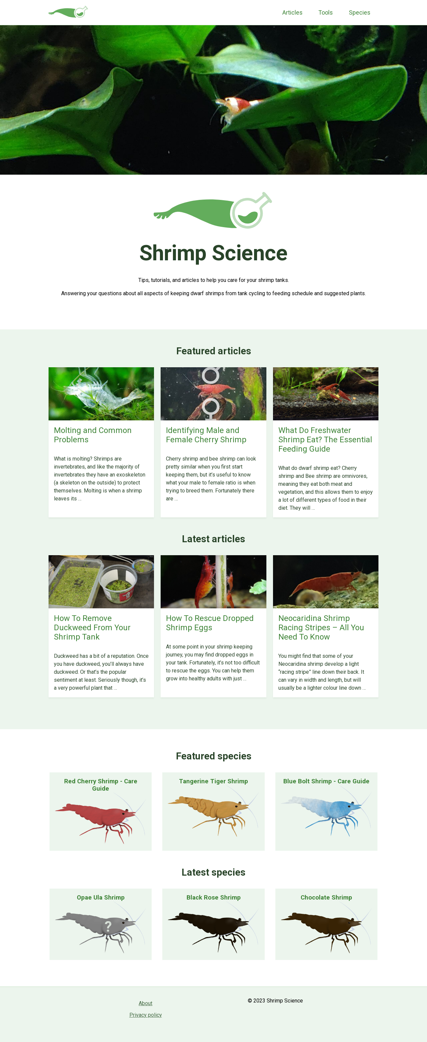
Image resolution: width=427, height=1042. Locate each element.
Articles (292, 12)
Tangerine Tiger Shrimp (213, 781)
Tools (326, 12)
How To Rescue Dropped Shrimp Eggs (210, 623)
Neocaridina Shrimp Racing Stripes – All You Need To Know (321, 628)
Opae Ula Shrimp (101, 897)
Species (359, 12)
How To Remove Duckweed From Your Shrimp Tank (92, 628)
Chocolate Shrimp (326, 897)
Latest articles (213, 539)
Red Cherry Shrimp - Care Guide (100, 785)
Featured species (213, 756)
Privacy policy (145, 1015)
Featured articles (213, 351)
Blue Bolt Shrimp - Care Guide (326, 781)
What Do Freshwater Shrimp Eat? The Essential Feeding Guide (325, 440)
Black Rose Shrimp (214, 897)
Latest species (213, 872)
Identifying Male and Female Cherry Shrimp (206, 435)
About (145, 1003)
